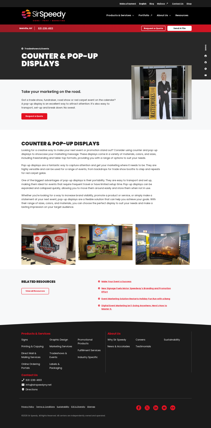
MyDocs (161, 3)
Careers (140, 339)
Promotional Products (85, 341)
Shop (189, 3)
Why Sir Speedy (117, 339)
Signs (24, 339)
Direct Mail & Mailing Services (31, 355)
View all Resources (35, 291)
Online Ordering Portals (30, 366)
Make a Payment (128, 3)
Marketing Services (61, 346)
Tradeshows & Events (36, 48)
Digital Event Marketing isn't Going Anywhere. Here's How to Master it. (134, 307)
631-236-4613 (46, 28)
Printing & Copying (32, 346)
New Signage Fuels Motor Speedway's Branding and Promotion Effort (136, 290)
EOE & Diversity (78, 406)
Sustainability (172, 339)
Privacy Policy (27, 406)
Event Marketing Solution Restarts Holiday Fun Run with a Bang (135, 298)
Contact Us (177, 3)
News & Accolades (119, 346)
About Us (162, 15)
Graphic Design (59, 339)
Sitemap (91, 406)
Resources (181, 15)
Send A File (179, 28)
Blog (152, 3)
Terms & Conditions (45, 406)
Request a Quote (153, 28)
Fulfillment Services (89, 350)
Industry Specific (88, 357)
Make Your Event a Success (116, 281)
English (142, 3)
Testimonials (143, 346)
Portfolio (144, 15)
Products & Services (118, 15)
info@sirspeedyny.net (36, 385)
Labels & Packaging (56, 366)
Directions (29, 389)
